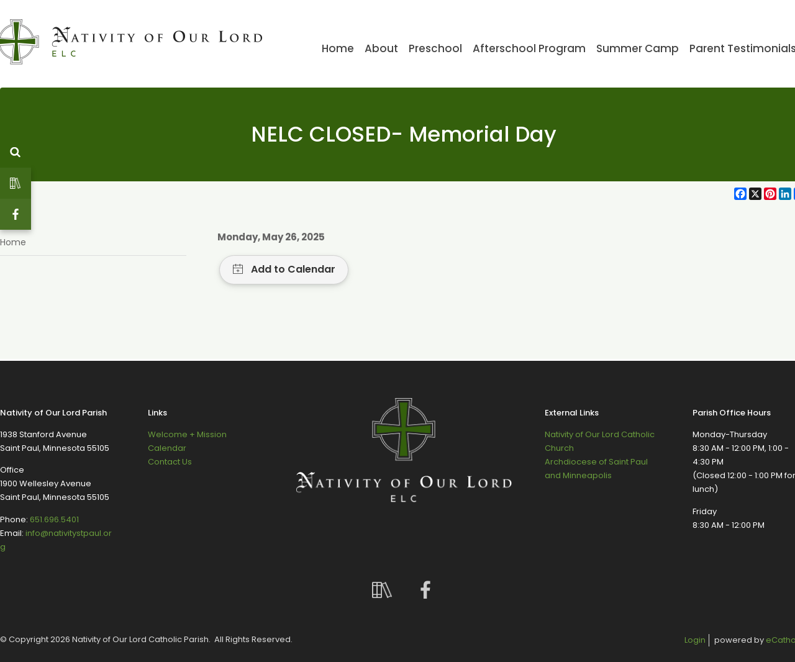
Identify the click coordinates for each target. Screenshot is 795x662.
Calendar (167, 448)
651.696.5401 (54, 519)
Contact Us (170, 462)
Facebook (15, 214)
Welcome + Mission (187, 434)
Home (13, 242)
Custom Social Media (15, 183)
